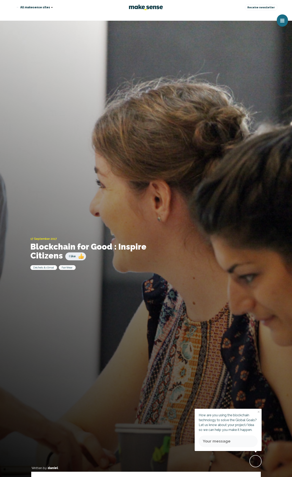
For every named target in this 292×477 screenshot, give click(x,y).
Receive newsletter (261, 7)
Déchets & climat (43, 267)
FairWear (67, 267)
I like (72, 256)
